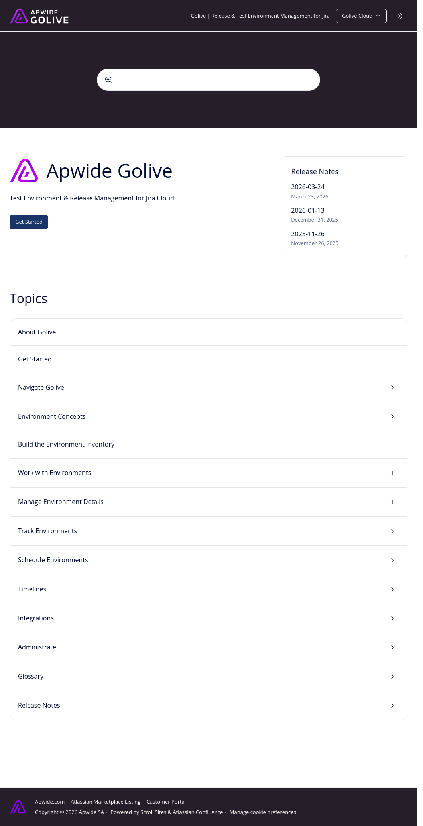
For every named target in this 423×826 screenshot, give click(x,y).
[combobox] (208, 79)
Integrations (36, 618)
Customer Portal (166, 801)
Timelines (32, 589)
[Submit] (108, 79)
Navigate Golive (41, 387)
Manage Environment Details (61, 501)
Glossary (30, 676)
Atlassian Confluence (198, 812)
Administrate (37, 647)
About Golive (37, 332)
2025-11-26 (307, 234)
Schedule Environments (53, 559)
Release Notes (39, 705)
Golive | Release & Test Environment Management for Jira (260, 15)
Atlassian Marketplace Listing (105, 801)
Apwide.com (50, 801)
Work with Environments (54, 472)
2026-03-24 (307, 186)
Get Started (29, 221)
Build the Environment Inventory (66, 444)
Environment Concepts (51, 416)
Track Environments (47, 530)
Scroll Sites (153, 812)
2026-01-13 (307, 210)
